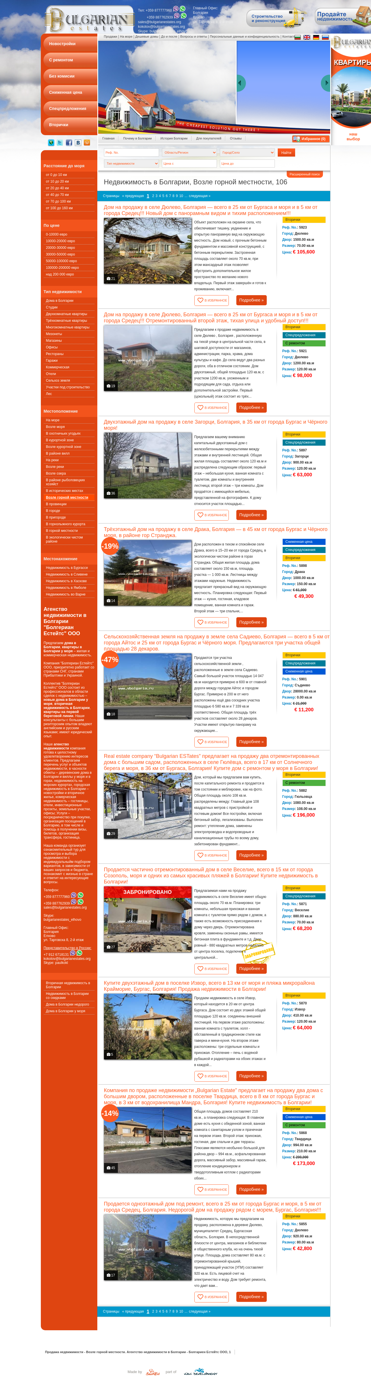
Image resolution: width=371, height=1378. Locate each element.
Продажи (110, 36)
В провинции (56, 504)
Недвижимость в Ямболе (66, 588)
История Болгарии (174, 138)
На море (53, 420)
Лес (49, 394)
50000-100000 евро (61, 261)
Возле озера (56, 473)
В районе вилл (58, 453)
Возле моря (55, 427)
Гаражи (52, 361)
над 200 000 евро (60, 274)
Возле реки (55, 467)
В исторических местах (64, 491)
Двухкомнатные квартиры (66, 314)
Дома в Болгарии (60, 301)
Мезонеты (54, 334)
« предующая (133, 196)
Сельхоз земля (58, 381)
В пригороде (56, 517)
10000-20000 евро (60, 241)
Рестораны (55, 354)
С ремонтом (295, 343)
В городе (53, 511)
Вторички (293, 220)
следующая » (199, 196)
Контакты (289, 36)
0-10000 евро (56, 234)
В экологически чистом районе (64, 539)
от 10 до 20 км (57, 181)
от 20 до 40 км (57, 188)
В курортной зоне (60, 440)
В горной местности (62, 531)
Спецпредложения (301, 335)
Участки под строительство (68, 387)
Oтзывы (236, 138)
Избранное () (314, 139)
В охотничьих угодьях (63, 433)
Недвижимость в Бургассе (67, 568)
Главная (109, 138)
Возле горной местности (67, 497)
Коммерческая (58, 367)
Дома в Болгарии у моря (65, 1011)
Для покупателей (209, 138)
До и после (169, 36)
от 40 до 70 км (57, 195)
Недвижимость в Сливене (67, 574)
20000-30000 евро (60, 248)
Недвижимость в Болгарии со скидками (67, 996)
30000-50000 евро (60, 254)
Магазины (54, 341)
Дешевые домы (146, 36)
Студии (52, 307)
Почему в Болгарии (137, 138)
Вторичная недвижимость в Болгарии (68, 985)
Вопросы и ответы (193, 36)
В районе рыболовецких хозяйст (65, 482)
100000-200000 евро (62, 268)
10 (181, 196)
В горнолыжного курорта (65, 524)
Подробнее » (251, 300)
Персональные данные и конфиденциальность (244, 36)
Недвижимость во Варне (66, 594)
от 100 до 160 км (59, 208)
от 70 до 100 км (58, 201)
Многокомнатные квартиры (67, 327)
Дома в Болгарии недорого (67, 1004)
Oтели (51, 374)
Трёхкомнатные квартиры (66, 321)
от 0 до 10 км (56, 175)
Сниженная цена (299, 542)
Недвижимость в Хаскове (66, 581)
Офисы (52, 347)
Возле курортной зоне (63, 447)
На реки (52, 460)
